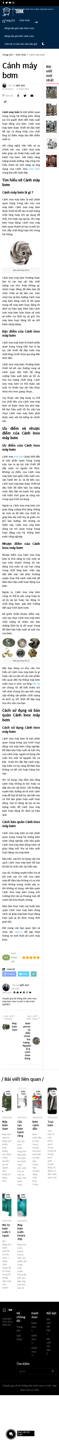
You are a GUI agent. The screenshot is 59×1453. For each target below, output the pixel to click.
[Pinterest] (24, 992)
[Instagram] (27, 992)
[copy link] (5, 102)
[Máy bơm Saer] (6, 1101)
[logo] (13, 15)
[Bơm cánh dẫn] (37, 1101)
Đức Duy (20, 85)
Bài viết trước (8, 1017)
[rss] (13, 3)
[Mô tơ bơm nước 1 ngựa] (6, 1204)
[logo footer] (7, 1310)
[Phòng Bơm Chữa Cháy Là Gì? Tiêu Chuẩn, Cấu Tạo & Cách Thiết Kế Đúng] (52, 161)
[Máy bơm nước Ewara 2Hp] (22, 1204)
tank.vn (19, 932)
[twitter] (7, 3)
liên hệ (36, 683)
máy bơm (34, 169)
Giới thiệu (18, 1337)
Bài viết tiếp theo (33, 1017)
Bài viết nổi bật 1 (49, 1326)
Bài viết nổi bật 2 (49, 1346)
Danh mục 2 (33, 1339)
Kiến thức (24, 20)
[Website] (18, 992)
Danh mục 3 (33, 1352)
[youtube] (10, 3)
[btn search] (53, 1371)
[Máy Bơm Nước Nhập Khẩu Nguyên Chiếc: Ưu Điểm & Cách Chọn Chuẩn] (52, 144)
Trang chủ (9, 20)
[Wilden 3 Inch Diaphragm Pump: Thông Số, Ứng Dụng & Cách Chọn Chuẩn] (52, 127)
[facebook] (3, 3)
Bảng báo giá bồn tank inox (19, 36)
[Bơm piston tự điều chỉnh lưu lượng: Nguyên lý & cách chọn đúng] (52, 92)
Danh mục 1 (33, 1327)
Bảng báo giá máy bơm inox (19, 28)
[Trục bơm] (52, 1101)
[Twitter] (21, 992)
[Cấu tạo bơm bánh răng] (22, 1101)
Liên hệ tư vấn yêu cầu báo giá (20, 44)
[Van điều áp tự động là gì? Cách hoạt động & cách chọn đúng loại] (52, 110)
